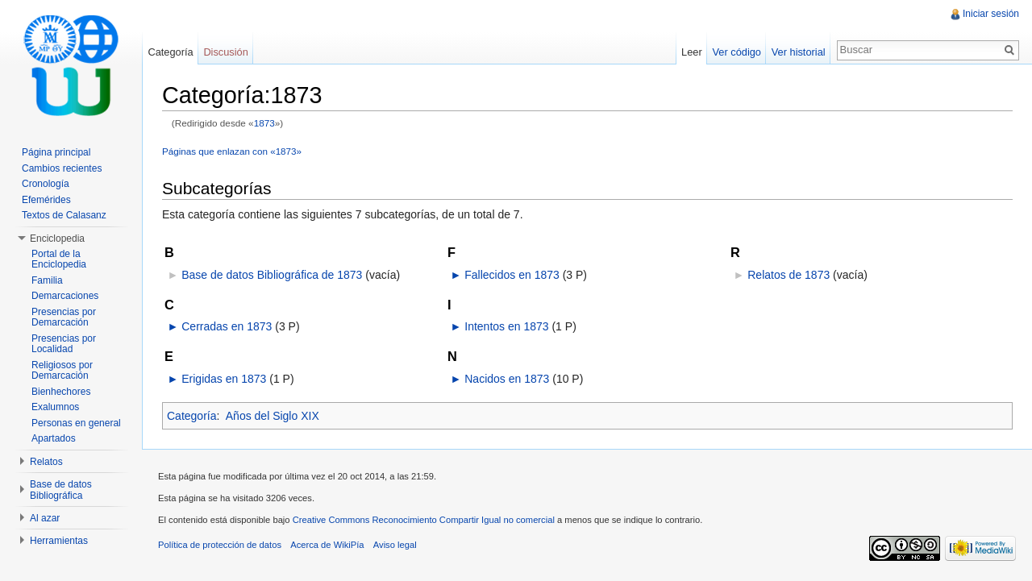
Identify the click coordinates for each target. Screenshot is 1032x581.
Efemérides (46, 199)
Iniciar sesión (991, 13)
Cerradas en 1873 (226, 326)
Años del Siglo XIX (272, 415)
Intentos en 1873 (506, 326)
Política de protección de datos (219, 545)
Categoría (191, 415)
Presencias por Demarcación (63, 317)
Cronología (45, 183)
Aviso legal (395, 545)
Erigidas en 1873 (223, 378)
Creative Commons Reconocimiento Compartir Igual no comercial (424, 520)
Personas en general (76, 423)
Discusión (225, 52)
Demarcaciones (64, 295)
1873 (264, 123)
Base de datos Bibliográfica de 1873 (271, 274)
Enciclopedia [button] (57, 238)
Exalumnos (55, 407)
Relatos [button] (46, 461)
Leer (691, 52)
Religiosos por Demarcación (62, 370)
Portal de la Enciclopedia (58, 259)
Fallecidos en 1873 (512, 274)
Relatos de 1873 (788, 274)
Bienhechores (60, 391)
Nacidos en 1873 (506, 378)
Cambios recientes (62, 168)
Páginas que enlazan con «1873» (232, 151)
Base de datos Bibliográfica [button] (61, 490)
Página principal (56, 152)
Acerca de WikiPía (327, 545)
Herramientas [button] (59, 540)
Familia (47, 280)
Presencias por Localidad (63, 344)
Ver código (736, 52)
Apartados (53, 438)
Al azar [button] (45, 518)
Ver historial (799, 52)
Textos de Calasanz (64, 215)
